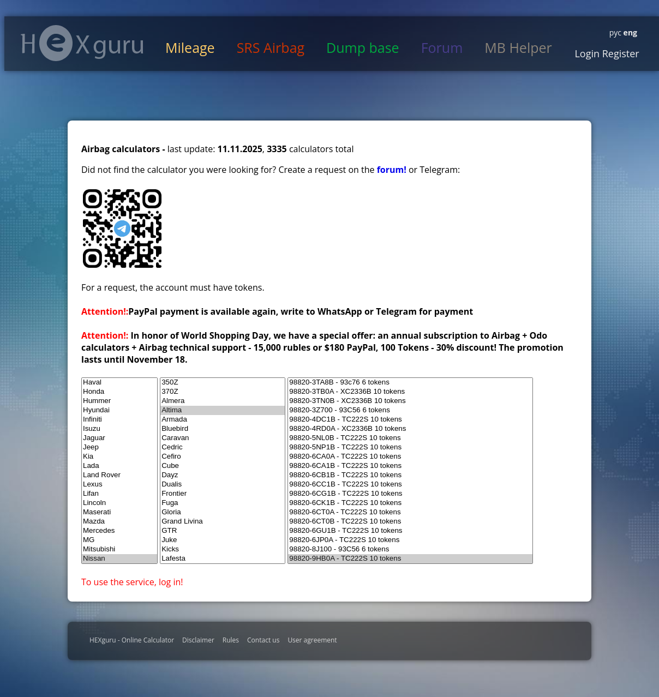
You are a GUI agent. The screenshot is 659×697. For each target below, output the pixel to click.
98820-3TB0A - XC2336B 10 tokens (410, 391)
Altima (222, 410)
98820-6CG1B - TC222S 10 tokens (410, 493)
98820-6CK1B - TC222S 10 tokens (410, 503)
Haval (119, 382)
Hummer (119, 401)
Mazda (119, 521)
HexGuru (82, 43)
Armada (222, 419)
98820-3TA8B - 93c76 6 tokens (410, 382)
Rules (231, 640)
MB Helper (518, 47)
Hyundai (119, 410)
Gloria (222, 512)
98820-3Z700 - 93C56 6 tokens (410, 410)
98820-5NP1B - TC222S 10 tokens (410, 447)
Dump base (362, 47)
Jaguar (119, 438)
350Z (222, 382)
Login (587, 53)
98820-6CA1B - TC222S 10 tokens (410, 466)
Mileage (190, 47)
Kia (119, 456)
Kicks (222, 549)
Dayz (222, 475)
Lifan (119, 493)
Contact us (263, 640)
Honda (119, 391)
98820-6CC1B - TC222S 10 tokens (410, 484)
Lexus (119, 484)
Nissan (119, 558)
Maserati (119, 512)
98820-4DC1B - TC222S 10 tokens (410, 419)
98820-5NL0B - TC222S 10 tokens (410, 438)
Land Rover (119, 475)
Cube (222, 466)
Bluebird (222, 429)
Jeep (119, 447)
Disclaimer (198, 640)
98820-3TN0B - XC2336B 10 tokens (410, 401)
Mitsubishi (119, 549)
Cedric (222, 447)
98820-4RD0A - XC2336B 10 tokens (410, 429)
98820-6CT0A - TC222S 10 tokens (410, 512)
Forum (442, 47)
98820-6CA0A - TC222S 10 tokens (410, 456)
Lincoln (119, 503)
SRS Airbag (270, 47)
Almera (222, 401)
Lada (119, 466)
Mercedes (119, 531)
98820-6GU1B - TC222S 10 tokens (410, 531)
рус (615, 32)
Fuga (222, 503)
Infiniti (119, 419)
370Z (222, 391)
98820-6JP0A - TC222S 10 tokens (410, 540)
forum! (393, 170)
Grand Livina (222, 521)
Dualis (222, 484)
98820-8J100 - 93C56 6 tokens (410, 549)
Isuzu (119, 429)
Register (619, 53)
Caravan (222, 438)
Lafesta (222, 558)
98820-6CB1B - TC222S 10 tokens (410, 475)
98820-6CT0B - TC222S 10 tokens (410, 521)
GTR (222, 531)
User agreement (312, 640)
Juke (222, 540)
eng (629, 32)
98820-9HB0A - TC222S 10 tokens (410, 558)
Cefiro (222, 456)
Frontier (222, 493)
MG (119, 540)
